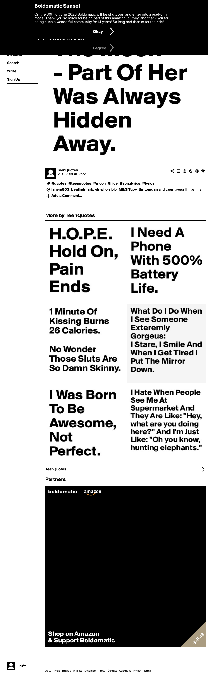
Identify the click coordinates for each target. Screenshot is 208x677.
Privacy (137, 670)
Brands (66, 670)
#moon (99, 183)
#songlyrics (130, 183)
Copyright (125, 670)
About (48, 670)
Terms (147, 670)
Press (102, 670)
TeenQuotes (67, 170)
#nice (113, 183)
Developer (90, 670)
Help (57, 670)
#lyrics (148, 183)
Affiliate (77, 670)
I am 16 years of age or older (63, 38)
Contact (112, 670)
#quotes (59, 183)
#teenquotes (79, 183)
